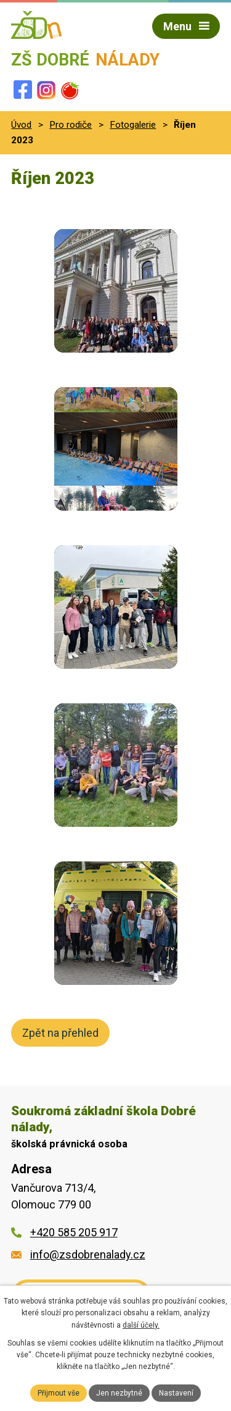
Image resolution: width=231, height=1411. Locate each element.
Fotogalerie (133, 124)
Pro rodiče (70, 124)
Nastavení (176, 1393)
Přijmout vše (58, 1393)
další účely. (141, 1325)
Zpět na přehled (60, 1032)
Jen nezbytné (119, 1393)
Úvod (21, 124)
